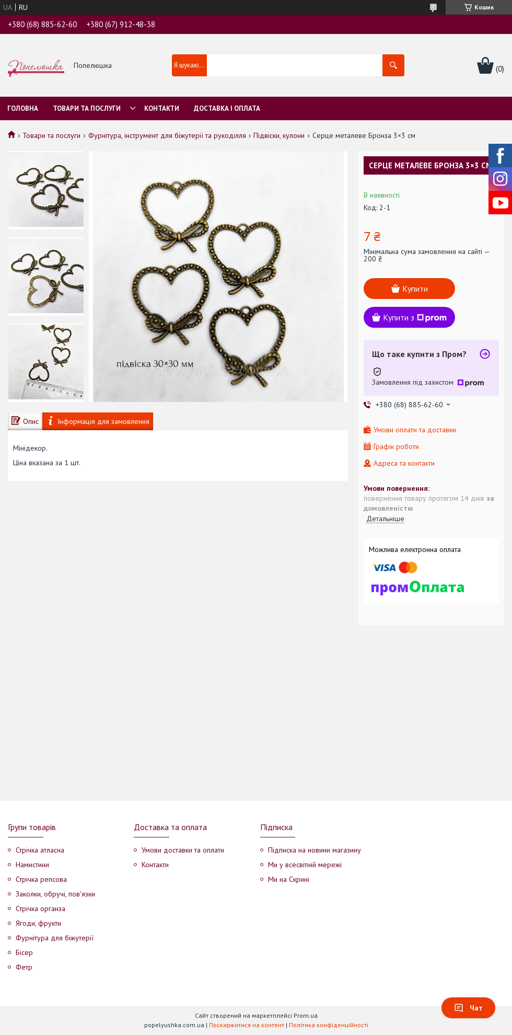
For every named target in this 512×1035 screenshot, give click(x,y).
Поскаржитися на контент (246, 1025)
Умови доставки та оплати (183, 850)
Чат (468, 1008)
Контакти (161, 108)
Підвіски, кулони (279, 135)
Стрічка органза (40, 908)
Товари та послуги (87, 108)
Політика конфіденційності (328, 1025)
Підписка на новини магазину (314, 850)
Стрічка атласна (40, 850)
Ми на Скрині (288, 879)
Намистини (32, 864)
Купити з (415, 317)
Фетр (24, 967)
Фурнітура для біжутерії (55, 937)
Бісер (24, 952)
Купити (415, 288)
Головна (22, 108)
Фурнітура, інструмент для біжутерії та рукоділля (167, 135)
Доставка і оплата (227, 108)
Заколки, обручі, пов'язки (55, 894)
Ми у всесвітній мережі (305, 864)
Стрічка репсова (41, 879)
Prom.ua (306, 1015)
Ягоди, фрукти (38, 923)
